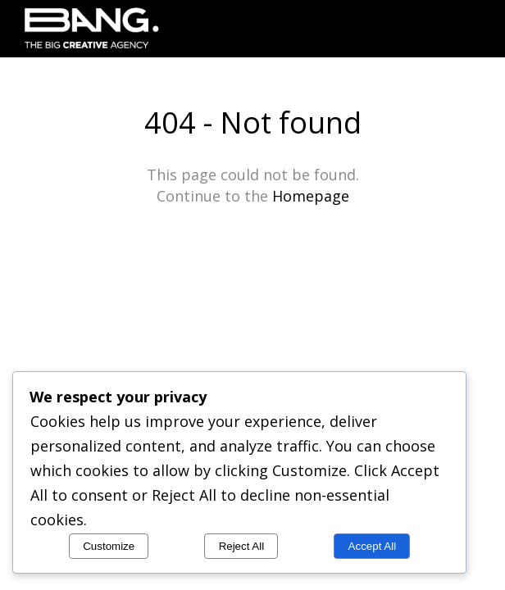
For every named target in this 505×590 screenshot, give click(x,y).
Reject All (242, 546)
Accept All (372, 546)
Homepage (310, 196)
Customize (108, 546)
